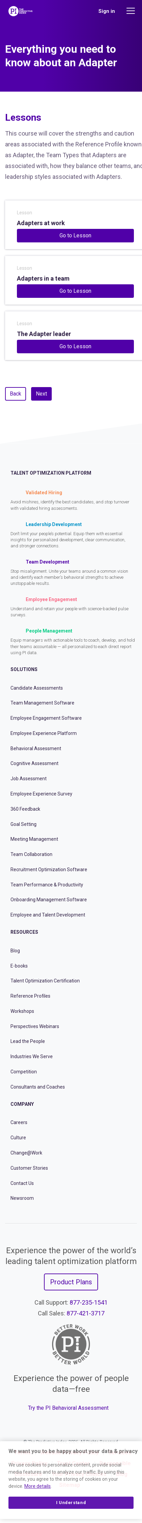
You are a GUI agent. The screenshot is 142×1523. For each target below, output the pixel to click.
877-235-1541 (89, 1302)
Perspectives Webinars (34, 1026)
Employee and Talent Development (47, 915)
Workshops (22, 1011)
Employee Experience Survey (41, 793)
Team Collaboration (31, 854)
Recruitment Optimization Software (48, 869)
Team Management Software (42, 703)
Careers (18, 1122)
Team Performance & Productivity (46, 884)
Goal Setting (23, 824)
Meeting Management (34, 839)
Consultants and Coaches (37, 1087)
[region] (71, 1480)
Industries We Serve (31, 1056)
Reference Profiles (30, 996)
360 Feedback (25, 809)
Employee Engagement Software (46, 718)
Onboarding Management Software (48, 899)
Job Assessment (28, 778)
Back (15, 393)
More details (37, 1486)
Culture (18, 1137)
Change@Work (26, 1153)
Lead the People (27, 1041)
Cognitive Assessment (34, 763)
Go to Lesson (75, 235)
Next (41, 393)
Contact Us (22, 1183)
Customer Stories (29, 1168)
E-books (19, 966)
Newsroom (22, 1198)
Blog (15, 950)
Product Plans (71, 1282)
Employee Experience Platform (43, 733)
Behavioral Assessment (35, 748)
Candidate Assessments (36, 688)
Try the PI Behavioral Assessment (68, 1408)
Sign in (106, 11)
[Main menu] (131, 11)
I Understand (71, 1502)
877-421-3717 (85, 1313)
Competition (23, 1071)
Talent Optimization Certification (45, 980)
